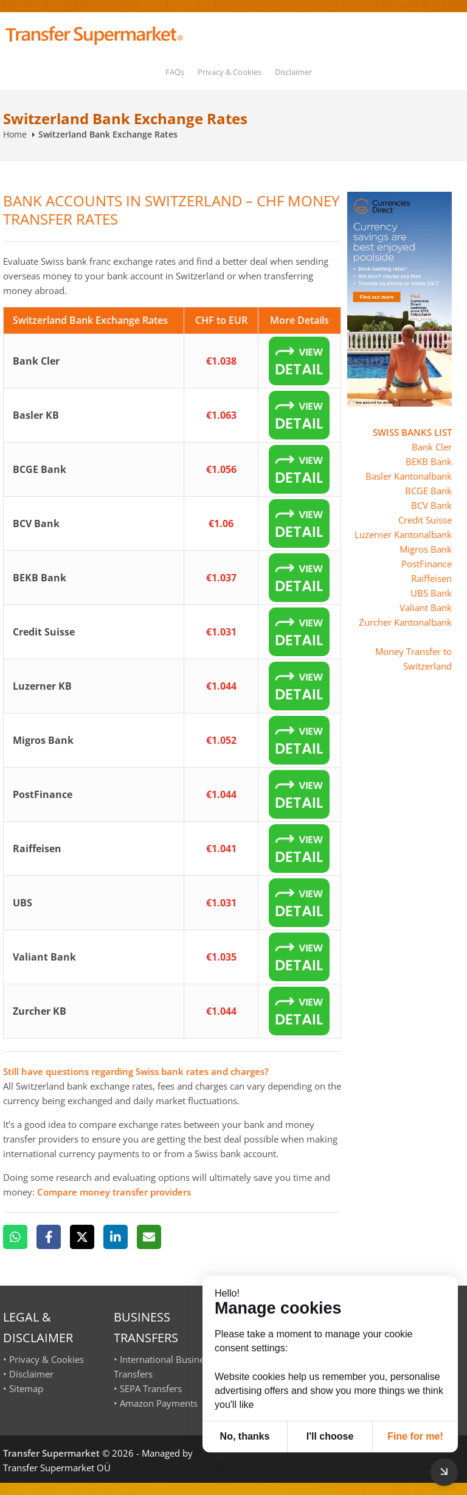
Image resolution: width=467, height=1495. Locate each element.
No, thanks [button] (245, 1436)
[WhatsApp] (15, 1237)
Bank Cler (432, 447)
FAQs (174, 71)
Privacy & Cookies (229, 71)
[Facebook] (48, 1237)
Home (15, 134)
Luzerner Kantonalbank (403, 534)
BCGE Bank (428, 491)
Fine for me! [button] (415, 1436)
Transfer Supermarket (51, 1453)
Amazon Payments (159, 1403)
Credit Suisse (425, 520)
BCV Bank (431, 505)
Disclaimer (293, 71)
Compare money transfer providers (114, 1192)
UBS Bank (431, 593)
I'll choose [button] (330, 1436)
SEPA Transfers (151, 1388)
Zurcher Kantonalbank (405, 622)
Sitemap (26, 1388)
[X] (82, 1237)
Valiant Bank (426, 607)
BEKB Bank (429, 461)
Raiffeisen (431, 578)
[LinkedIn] (115, 1237)
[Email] (149, 1237)
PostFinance (426, 564)
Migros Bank (426, 549)
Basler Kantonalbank (408, 476)
